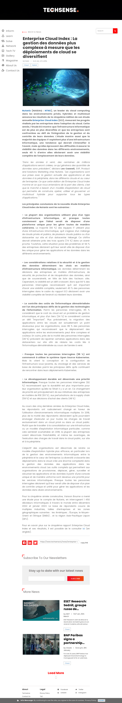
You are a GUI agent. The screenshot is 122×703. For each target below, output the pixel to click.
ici (84, 531)
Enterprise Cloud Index (48, 120)
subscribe (75, 582)
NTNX (48, 110)
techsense (26, 696)
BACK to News (31, 32)
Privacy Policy (45, 696)
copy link (84, 546)
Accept (101, 700)
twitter (79, 693)
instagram (81, 696)
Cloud (26, 65)
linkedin (62, 696)
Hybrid (34, 65)
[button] (10, 30)
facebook (63, 693)
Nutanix (26, 110)
